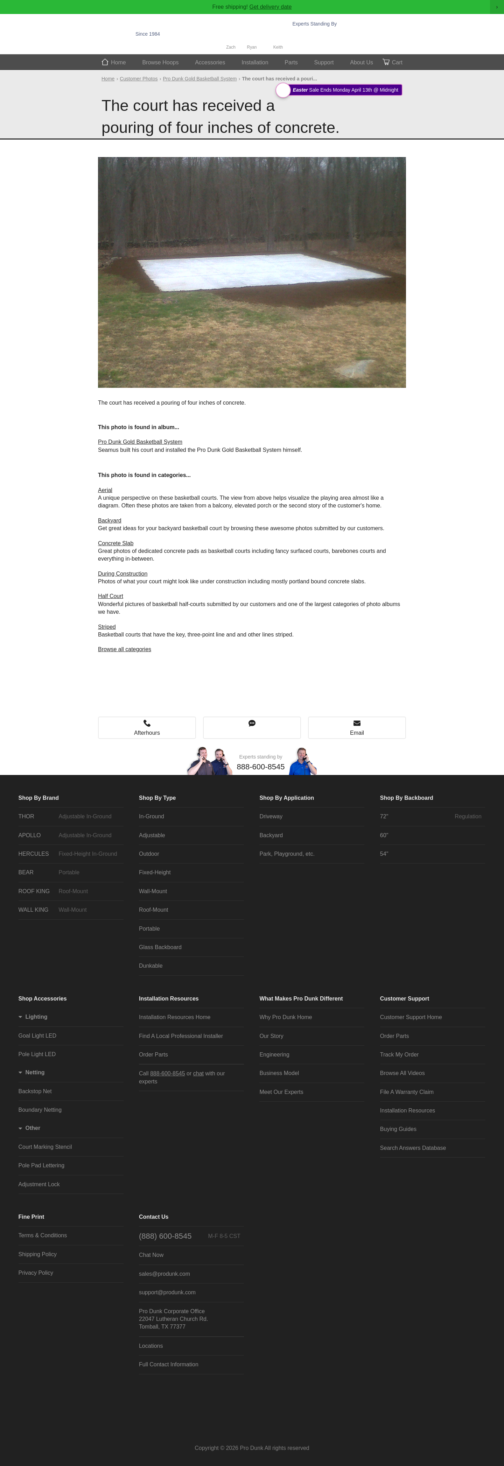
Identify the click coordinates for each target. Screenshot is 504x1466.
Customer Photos (139, 78)
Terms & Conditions (43, 1235)
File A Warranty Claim (407, 1092)
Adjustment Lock (39, 1184)
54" (384, 854)
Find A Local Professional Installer (181, 1036)
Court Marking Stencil (45, 1147)
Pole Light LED (37, 1054)
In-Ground (151, 816)
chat (198, 1073)
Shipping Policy (38, 1254)
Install (254, 62)
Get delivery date (270, 7)
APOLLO (69, 835)
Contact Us (153, 1217)
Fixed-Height (155, 872)
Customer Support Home (411, 1017)
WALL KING (69, 910)
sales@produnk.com (164, 1274)
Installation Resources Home (175, 1017)
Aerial (105, 490)
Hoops (160, 62)
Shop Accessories (43, 999)
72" (431, 816)
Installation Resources (169, 999)
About (361, 62)
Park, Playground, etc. (286, 854)
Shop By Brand (39, 798)
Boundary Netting (40, 1110)
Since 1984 (147, 34)
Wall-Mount (153, 891)
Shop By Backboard (406, 798)
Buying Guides (398, 1129)
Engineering (274, 1055)
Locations (151, 1346)
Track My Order (399, 1055)
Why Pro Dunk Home (285, 1017)
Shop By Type (157, 798)
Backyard (109, 521)
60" (384, 835)
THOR (69, 816)
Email (357, 733)
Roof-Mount (153, 910)
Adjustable (152, 835)
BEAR (69, 872)
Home (118, 62)
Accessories (210, 62)
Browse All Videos (402, 1073)
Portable (149, 929)
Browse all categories (124, 649)
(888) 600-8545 (189, 1236)
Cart (397, 62)
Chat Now (327, 44)
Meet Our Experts (281, 1092)
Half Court (110, 596)
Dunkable (151, 966)
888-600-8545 (330, 34)
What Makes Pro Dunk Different (301, 999)
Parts (291, 62)
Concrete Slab (115, 543)
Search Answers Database (413, 1148)
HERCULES (69, 854)
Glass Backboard (160, 947)
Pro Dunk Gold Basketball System (200, 78)
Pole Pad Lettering (42, 1165)
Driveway (270, 816)
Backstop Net (35, 1091)
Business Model (279, 1073)
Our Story (271, 1036)
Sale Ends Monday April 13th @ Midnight (340, 90)
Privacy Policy (36, 1273)
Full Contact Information (168, 1364)
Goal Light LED (38, 1036)
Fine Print (31, 1217)
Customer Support (404, 999)
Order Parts (153, 1055)
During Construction (122, 574)
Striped (107, 627)
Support (324, 62)
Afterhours (147, 733)
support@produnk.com (167, 1292)
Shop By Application (286, 798)
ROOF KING (69, 891)
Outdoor (149, 854)
